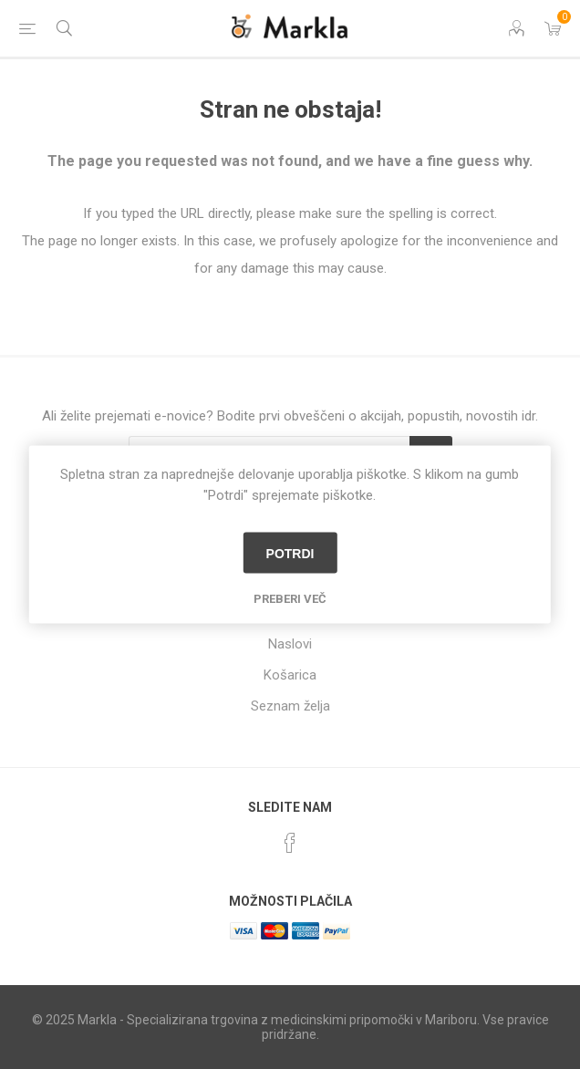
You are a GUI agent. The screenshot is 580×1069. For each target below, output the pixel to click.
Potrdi (290, 552)
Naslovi (290, 644)
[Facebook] (290, 842)
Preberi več (290, 599)
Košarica (290, 675)
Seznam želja (290, 706)
